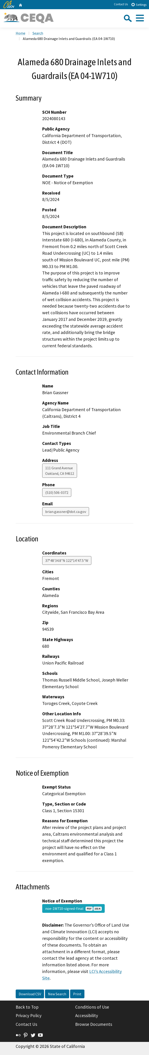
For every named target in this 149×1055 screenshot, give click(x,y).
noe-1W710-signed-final (73, 908)
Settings (138, 4)
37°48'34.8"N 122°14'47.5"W (66, 560)
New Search (57, 994)
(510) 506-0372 (56, 492)
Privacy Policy (29, 1015)
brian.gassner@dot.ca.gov (65, 511)
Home (20, 33)
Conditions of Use (92, 1007)
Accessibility (86, 1015)
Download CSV (30, 994)
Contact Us (121, 4)
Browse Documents (93, 1024)
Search (38, 33)
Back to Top (27, 1007)
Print (77, 994)
